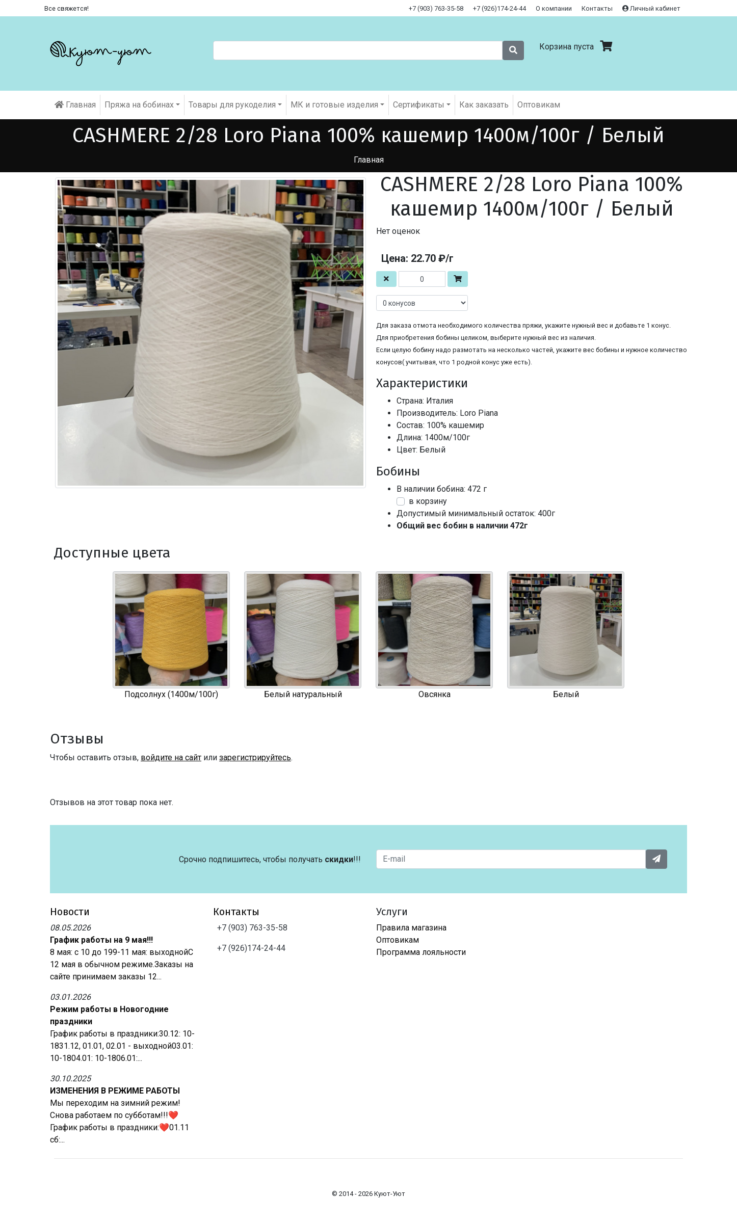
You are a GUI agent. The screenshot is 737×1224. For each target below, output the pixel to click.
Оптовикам (538, 105)
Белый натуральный (303, 694)
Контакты (597, 8)
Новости (70, 912)
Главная (75, 105)
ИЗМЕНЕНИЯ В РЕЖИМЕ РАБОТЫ (115, 1091)
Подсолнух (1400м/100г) (171, 694)
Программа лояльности (421, 952)
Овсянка (434, 694)
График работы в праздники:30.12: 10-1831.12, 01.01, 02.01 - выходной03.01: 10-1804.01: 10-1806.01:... (122, 1046)
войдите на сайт (171, 757)
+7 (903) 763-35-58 (436, 8)
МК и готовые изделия (334, 105)
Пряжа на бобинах (139, 105)
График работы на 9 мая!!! (101, 940)
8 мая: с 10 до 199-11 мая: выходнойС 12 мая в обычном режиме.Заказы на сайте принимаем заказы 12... (121, 964)
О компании (554, 8)
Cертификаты (418, 105)
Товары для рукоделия (232, 105)
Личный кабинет (651, 8)
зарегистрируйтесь (255, 757)
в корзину (428, 501)
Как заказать (484, 105)
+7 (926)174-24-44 (499, 8)
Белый (566, 694)
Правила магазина (411, 928)
